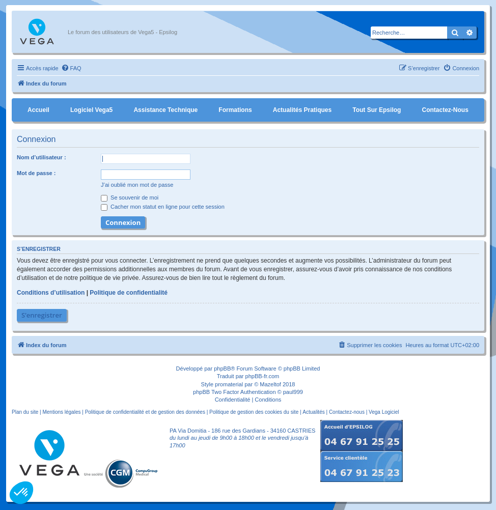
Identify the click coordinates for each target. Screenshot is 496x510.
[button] (21, 492)
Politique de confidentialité (129, 292)
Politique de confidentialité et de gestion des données (145, 412)
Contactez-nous (445, 110)
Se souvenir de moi (129, 197)
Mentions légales (61, 412)
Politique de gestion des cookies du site (253, 412)
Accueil (38, 110)
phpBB (222, 368)
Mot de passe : (36, 173)
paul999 (293, 392)
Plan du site (25, 412)
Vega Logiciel (384, 412)
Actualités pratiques (302, 110)
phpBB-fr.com (262, 376)
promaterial (229, 384)
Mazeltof (270, 384)
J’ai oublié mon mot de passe (137, 185)
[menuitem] (71, 68)
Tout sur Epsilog (376, 110)
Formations (235, 110)
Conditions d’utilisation (51, 292)
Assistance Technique (165, 110)
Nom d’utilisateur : (41, 157)
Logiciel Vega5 (91, 110)
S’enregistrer (41, 315)
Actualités (313, 412)
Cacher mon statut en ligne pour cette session (163, 207)
